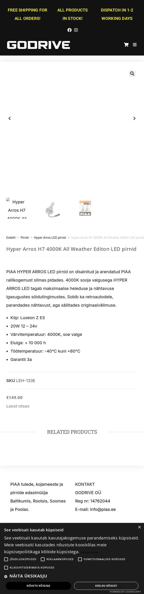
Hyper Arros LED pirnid (50, 237)
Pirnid (25, 237)
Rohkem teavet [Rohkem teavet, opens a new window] (90, 552)
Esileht (10, 237)
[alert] (72, 558)
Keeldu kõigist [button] (106, 586)
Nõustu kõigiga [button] (38, 586)
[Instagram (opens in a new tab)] (75, 29)
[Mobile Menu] (133, 45)
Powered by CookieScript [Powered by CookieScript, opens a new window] (125, 591)
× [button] (139, 527)
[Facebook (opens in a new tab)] (69, 29)
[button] (132, 73)
